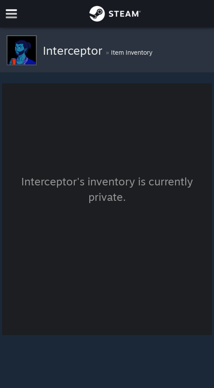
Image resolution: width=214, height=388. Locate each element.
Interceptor (74, 50)
